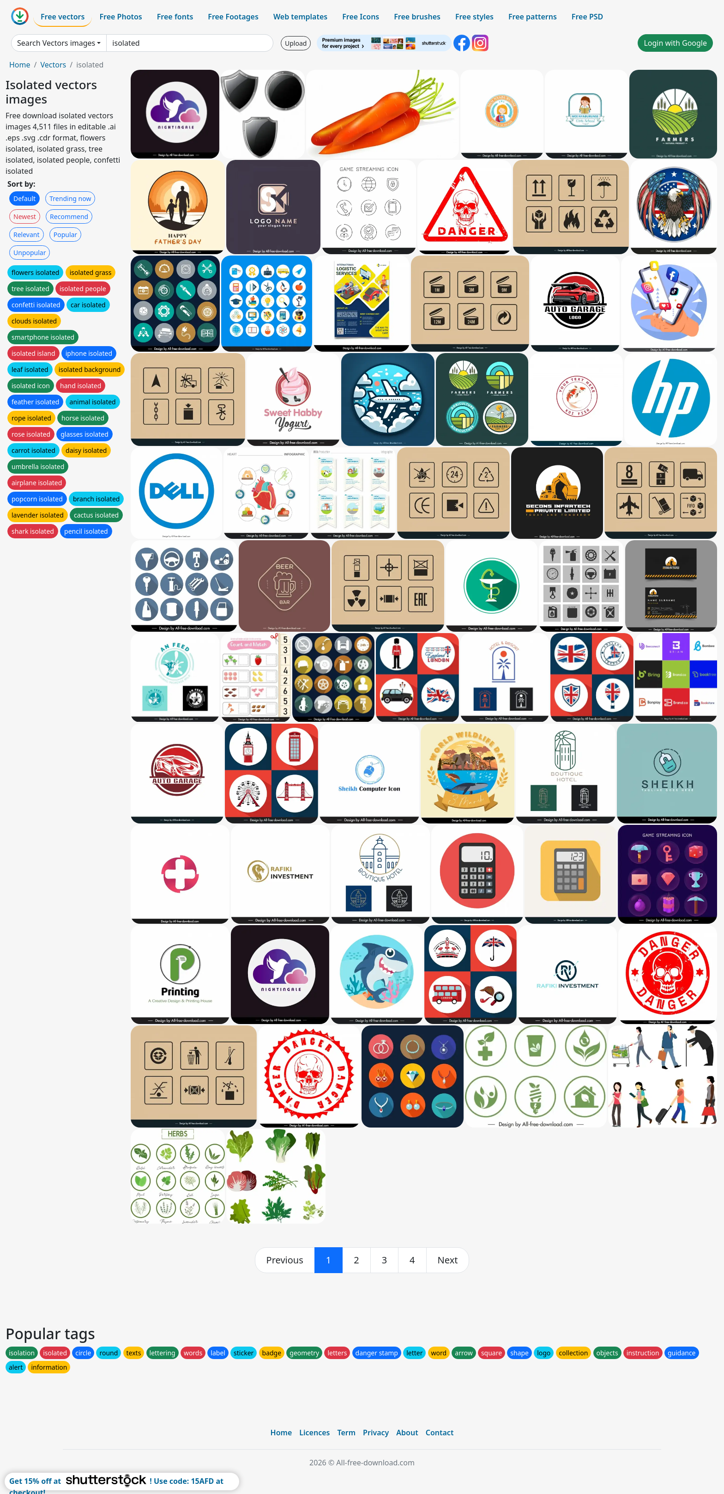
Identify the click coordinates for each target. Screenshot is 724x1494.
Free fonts (175, 17)
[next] (448, 1260)
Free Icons (360, 17)
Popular (65, 234)
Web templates (300, 17)
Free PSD (587, 17)
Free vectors (62, 17)
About (407, 1432)
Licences (314, 1432)
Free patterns (532, 17)
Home (19, 65)
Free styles (474, 17)
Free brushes (417, 17)
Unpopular (29, 252)
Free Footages (233, 17)
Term (346, 1432)
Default (24, 198)
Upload (296, 43)
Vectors (53, 65)
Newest (24, 216)
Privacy (376, 1432)
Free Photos (120, 17)
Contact (440, 1432)
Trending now (70, 198)
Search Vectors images (56, 43)
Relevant (26, 234)
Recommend (69, 216)
